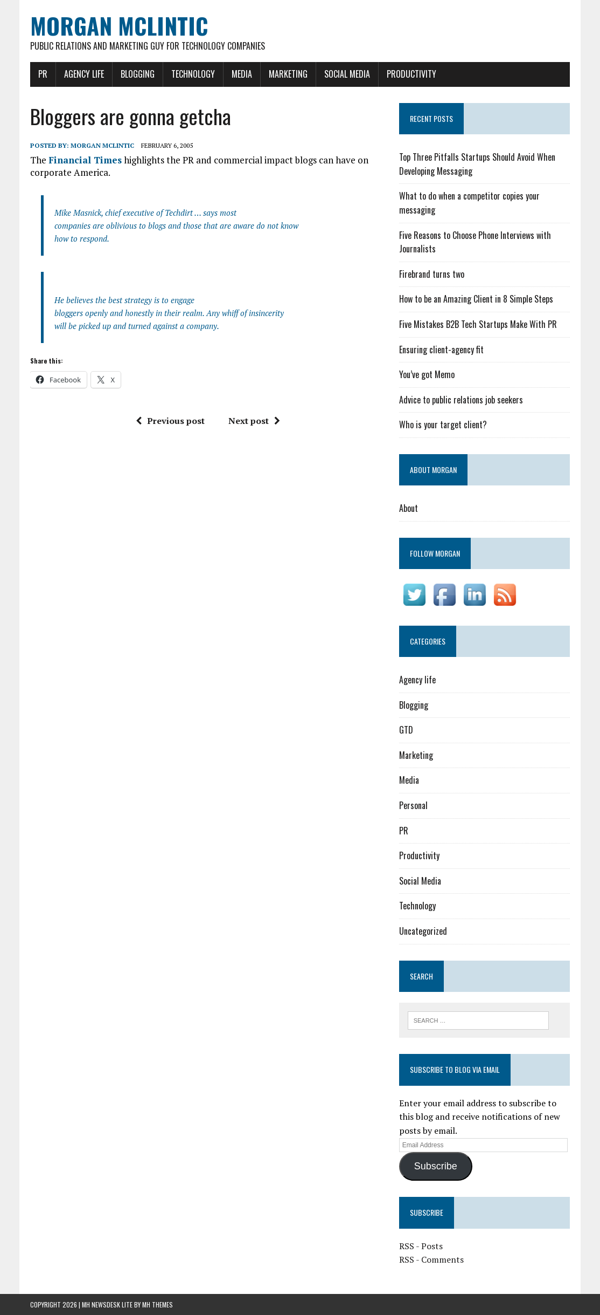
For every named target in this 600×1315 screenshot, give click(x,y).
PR (42, 73)
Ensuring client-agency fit (441, 349)
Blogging (138, 73)
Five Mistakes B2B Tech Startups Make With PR (478, 324)
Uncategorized (423, 930)
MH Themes (157, 1304)
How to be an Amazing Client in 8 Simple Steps (476, 298)
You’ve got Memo (427, 374)
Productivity (411, 73)
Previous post (170, 421)
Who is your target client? (443, 424)
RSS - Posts (421, 1246)
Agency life (84, 73)
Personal (413, 805)
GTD (406, 729)
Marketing (288, 73)
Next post (254, 421)
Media (242, 73)
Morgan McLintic (102, 145)
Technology (193, 73)
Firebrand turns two (431, 274)
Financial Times (85, 160)
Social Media (347, 73)
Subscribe (435, 1166)
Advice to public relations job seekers (461, 399)
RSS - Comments (431, 1259)
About (408, 508)
